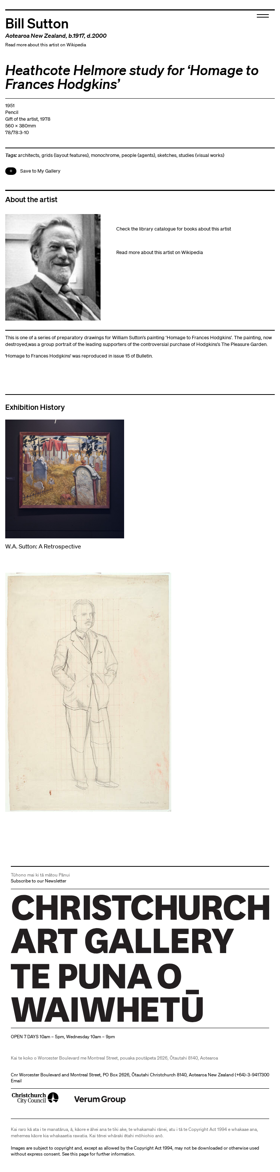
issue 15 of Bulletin (132, 356)
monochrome (105, 155)
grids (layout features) (65, 155)
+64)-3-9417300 (252, 1075)
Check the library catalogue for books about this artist (173, 229)
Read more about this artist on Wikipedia (45, 44)
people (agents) (138, 155)
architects (28, 155)
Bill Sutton (37, 22)
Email (16, 1080)
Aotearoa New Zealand (35, 35)
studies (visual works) (201, 155)
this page (79, 1154)
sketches (166, 155)
